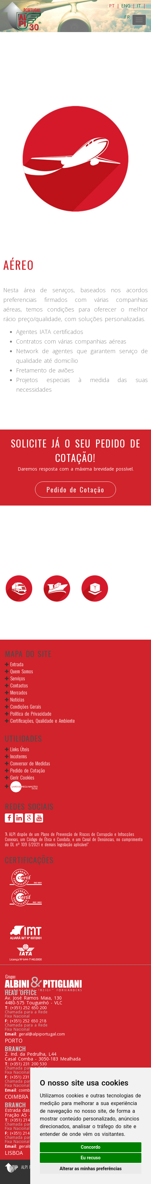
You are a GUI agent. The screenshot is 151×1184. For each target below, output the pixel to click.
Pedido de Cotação (75, 489)
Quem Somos (21, 671)
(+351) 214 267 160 (28, 1120)
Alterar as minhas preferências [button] (90, 1168)
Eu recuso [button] (91, 1157)
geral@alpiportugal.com (42, 1034)
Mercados (18, 692)
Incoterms (18, 756)
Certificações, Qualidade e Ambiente (42, 720)
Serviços (17, 678)
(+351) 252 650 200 (28, 1007)
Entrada (16, 664)
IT (139, 6)
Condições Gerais (25, 706)
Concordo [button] (91, 1147)
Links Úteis (19, 749)
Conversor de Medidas (30, 763)
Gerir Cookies (22, 777)
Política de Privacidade (30, 713)
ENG (125, 6)
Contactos (19, 685)
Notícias (17, 699)
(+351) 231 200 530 (28, 1064)
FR (127, 17)
